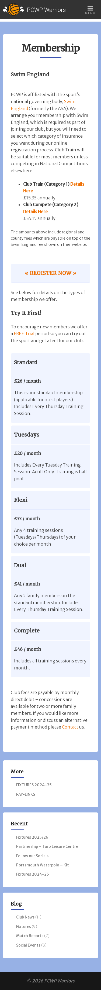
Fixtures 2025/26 (32, 837)
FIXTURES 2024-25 (34, 785)
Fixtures (23, 926)
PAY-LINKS (25, 794)
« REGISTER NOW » (50, 273)
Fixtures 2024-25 (32, 874)
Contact (70, 727)
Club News (25, 917)
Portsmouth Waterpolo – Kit (42, 865)
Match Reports (29, 935)
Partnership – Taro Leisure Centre (47, 846)
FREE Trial (24, 333)
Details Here (35, 211)
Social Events (28, 945)
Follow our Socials (32, 855)
